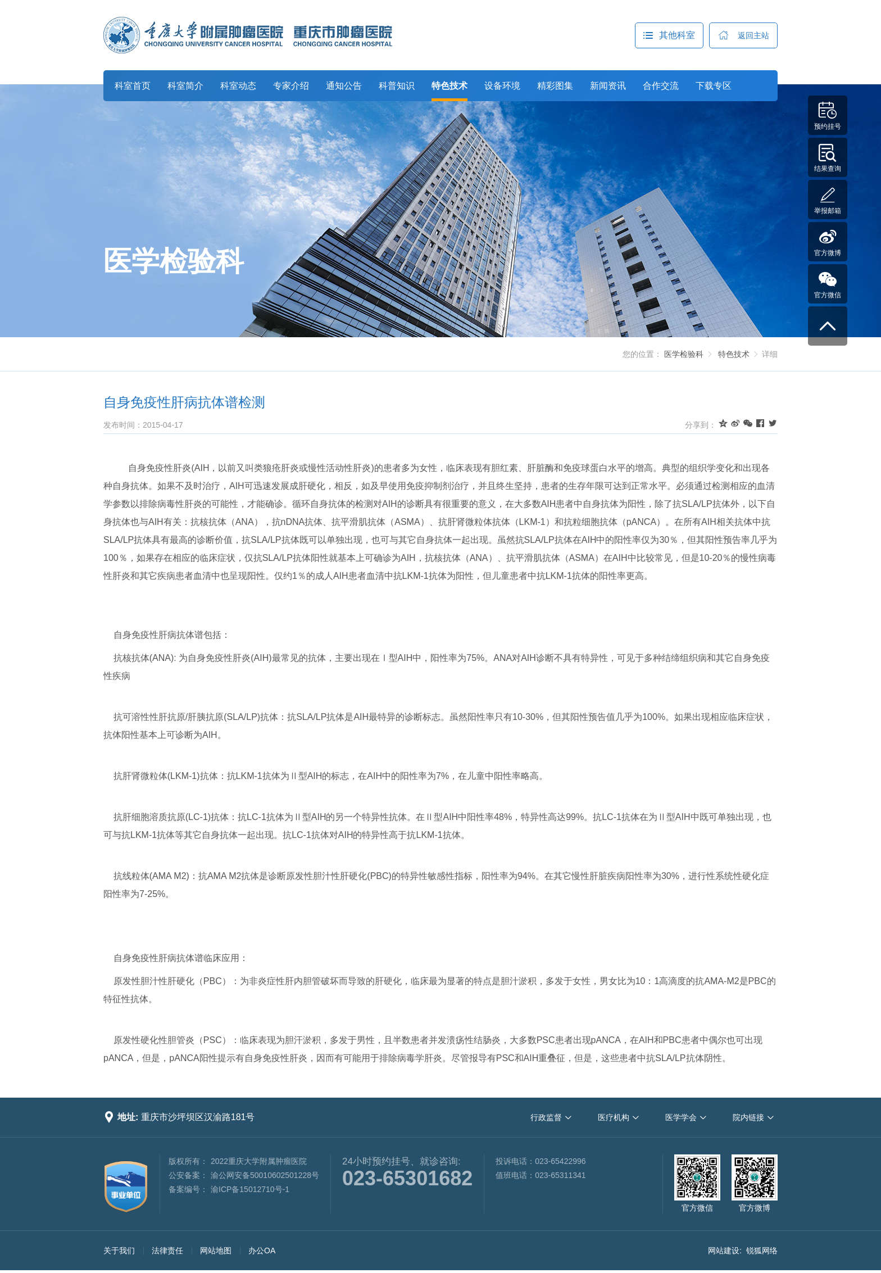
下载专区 (714, 85)
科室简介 (185, 85)
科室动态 (238, 85)
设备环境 (502, 85)
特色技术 (449, 85)
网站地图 (215, 1250)
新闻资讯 (608, 85)
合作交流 (661, 85)
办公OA (261, 1250)
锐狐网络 (762, 1250)
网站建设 (723, 1250)
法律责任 (167, 1250)
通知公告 (344, 85)
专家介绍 (291, 85)
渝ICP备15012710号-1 (250, 1189)
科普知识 (397, 85)
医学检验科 (173, 261)
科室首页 (133, 85)
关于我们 (119, 1250)
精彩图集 (555, 85)
